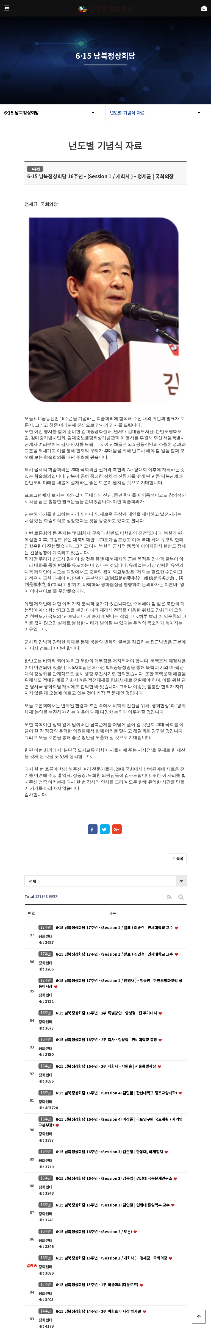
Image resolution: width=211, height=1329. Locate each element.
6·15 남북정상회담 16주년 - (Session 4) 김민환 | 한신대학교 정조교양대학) (117, 982)
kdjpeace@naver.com (148, 1294)
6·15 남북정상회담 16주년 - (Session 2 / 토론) (94, 1121)
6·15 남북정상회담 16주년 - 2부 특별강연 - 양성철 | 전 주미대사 (107, 902)
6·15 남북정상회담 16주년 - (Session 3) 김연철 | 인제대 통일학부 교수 (113, 1094)
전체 (32, 770)
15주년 (46, 1174)
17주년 (46, 816)
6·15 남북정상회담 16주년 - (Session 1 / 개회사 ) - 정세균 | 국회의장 (112, 1147)
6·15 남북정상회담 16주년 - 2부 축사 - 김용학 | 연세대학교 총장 (107, 929)
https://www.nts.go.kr (78, 1301)
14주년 (46, 1200)
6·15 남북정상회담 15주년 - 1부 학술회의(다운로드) (97, 1174)
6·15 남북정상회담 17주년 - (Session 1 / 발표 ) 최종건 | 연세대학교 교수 (115, 817)
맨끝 (157, 1234)
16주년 (46, 902)
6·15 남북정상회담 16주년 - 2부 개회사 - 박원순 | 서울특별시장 (106, 955)
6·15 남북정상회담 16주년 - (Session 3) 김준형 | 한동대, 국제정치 (110, 1041)
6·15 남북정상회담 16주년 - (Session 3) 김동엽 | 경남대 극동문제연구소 (114, 1068)
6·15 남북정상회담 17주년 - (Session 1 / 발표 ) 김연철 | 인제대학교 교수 (115, 843)
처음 (53, 1234)
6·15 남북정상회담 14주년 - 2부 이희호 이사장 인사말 (99, 1200)
